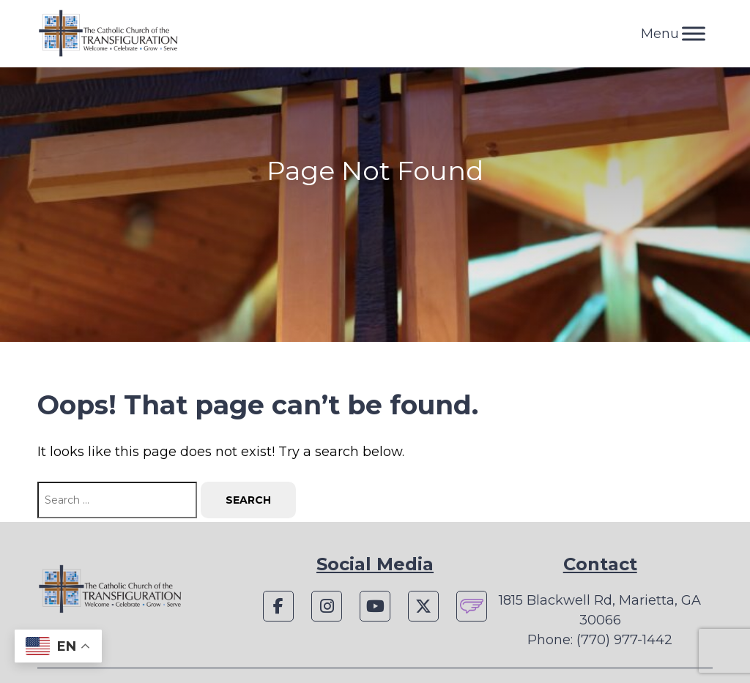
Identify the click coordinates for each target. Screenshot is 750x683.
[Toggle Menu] (693, 33)
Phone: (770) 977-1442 (599, 640)
